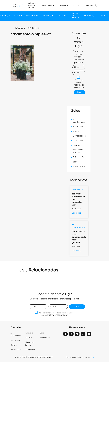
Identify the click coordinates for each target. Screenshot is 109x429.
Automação (78, 126)
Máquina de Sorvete (76, 15)
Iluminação (48, 16)
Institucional (47, 5)
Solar (102, 16)
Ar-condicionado (79, 120)
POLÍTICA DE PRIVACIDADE (79, 86)
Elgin (92, 357)
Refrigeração (90, 16)
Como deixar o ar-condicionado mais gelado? (79, 237)
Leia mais (76, 213)
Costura (18, 16)
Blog (75, 5)
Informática (63, 16)
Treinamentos (90, 5)
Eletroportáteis (32, 16)
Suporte (62, 5)
